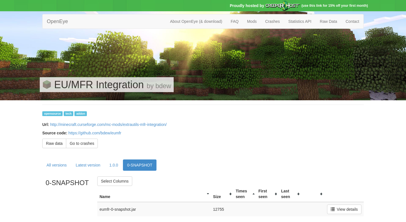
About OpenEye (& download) (196, 21)
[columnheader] (154, 194)
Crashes (272, 21)
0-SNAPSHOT (139, 165)
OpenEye (57, 21)
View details (344, 209)
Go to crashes (82, 143)
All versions (57, 165)
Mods (252, 21)
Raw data (54, 143)
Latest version (88, 165)
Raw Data (328, 21)
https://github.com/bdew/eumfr (95, 133)
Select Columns (115, 181)
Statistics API (300, 21)
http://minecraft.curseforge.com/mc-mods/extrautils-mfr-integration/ (108, 124)
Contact (352, 21)
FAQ (235, 21)
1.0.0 (113, 165)
